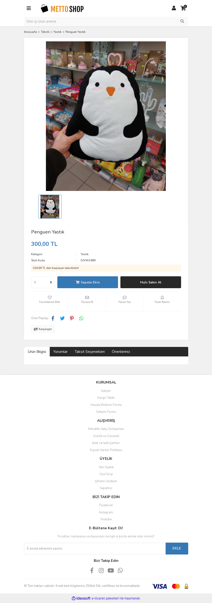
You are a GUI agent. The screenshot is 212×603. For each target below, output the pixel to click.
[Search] (106, 21)
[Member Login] (174, 8)
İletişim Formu (106, 412)
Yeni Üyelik (106, 467)
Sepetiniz (106, 488)
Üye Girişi (106, 474)
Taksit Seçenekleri (90, 351)
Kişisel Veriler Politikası (106, 450)
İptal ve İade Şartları (106, 443)
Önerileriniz (121, 351)
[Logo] (62, 8)
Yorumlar (60, 351)
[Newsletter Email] (95, 548)
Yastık (85, 254)
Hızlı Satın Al (150, 282)
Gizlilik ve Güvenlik (106, 436)
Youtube (106, 519)
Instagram (106, 512)
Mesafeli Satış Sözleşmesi (106, 429)
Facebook (106, 505)
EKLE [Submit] (177, 548)
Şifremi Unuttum (106, 481)
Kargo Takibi (106, 398)
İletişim (106, 391)
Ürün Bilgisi (37, 351)
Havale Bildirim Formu (106, 405)
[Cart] (183, 8)
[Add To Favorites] (50, 301)
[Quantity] (43, 282)
